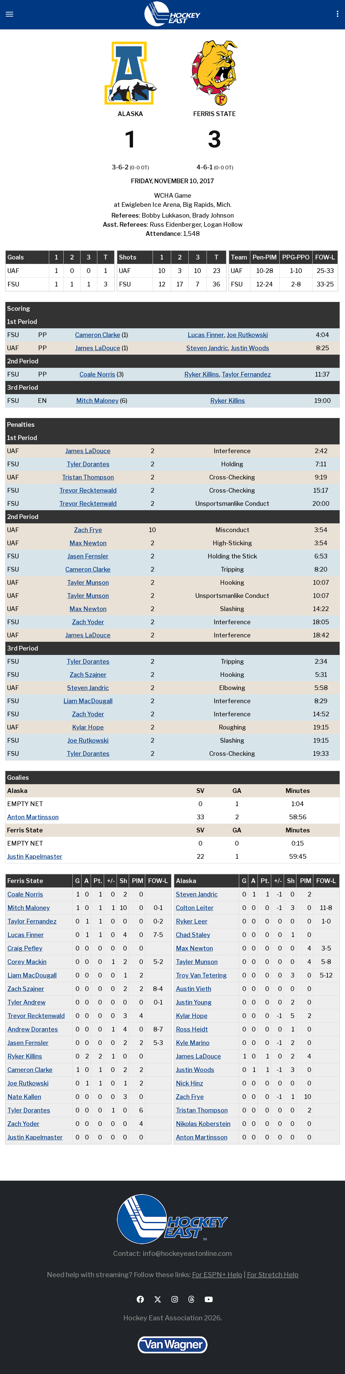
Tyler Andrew (26, 1002)
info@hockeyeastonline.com (187, 1253)
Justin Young (194, 1002)
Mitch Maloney (97, 400)
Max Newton (87, 543)
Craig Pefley (24, 948)
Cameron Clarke (97, 334)
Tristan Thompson (88, 477)
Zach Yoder (88, 622)
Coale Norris (97, 374)
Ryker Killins (201, 374)
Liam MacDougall (88, 701)
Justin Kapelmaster (34, 856)
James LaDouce (97, 348)
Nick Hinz (189, 1083)
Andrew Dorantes (32, 1029)
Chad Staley (193, 934)
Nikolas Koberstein (203, 1123)
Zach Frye (88, 529)
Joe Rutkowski (247, 334)
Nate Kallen (24, 1096)
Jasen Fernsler (87, 556)
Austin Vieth (193, 988)
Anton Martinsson (33, 817)
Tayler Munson (88, 582)
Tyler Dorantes (88, 464)
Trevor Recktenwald (88, 490)
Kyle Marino (193, 1042)
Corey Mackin (26, 961)
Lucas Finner (206, 334)
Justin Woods (250, 348)
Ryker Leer (192, 921)
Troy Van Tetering (201, 975)
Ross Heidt (192, 1029)
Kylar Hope (88, 727)
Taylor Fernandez (246, 374)
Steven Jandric (207, 348)
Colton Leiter (195, 907)
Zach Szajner (88, 674)
